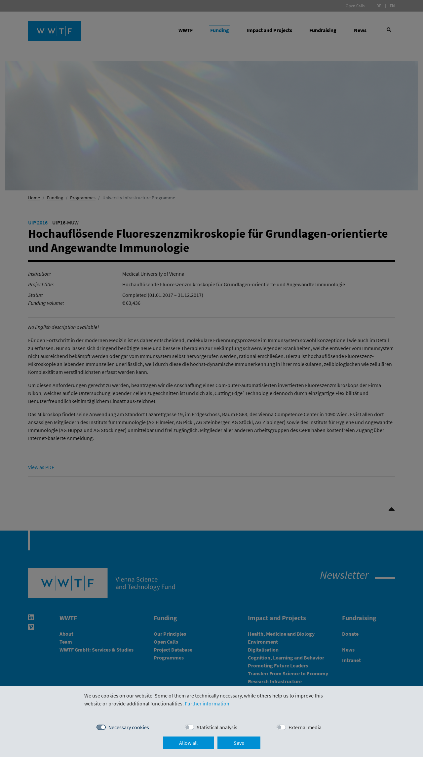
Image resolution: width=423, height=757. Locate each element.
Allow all (188, 742)
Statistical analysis (217, 727)
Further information (207, 703)
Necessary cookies (128, 727)
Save (239, 742)
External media (305, 727)
